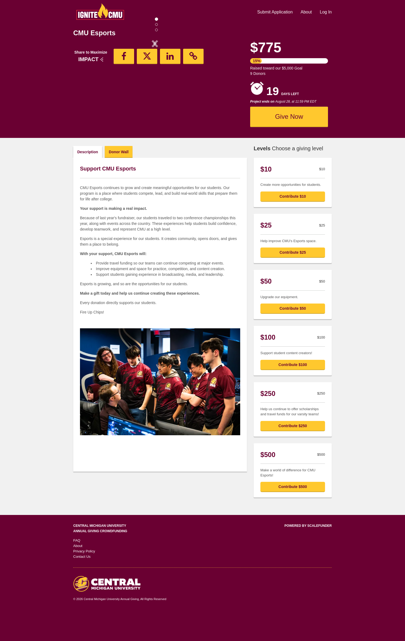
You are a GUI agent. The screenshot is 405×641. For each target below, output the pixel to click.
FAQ (76, 569)
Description (87, 181)
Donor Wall (118, 181)
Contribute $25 (293, 281)
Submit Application (275, 12)
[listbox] (154, 88)
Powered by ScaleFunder (308, 555)
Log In (326, 12)
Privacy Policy (84, 580)
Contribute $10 (293, 225)
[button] (85, 88)
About (307, 12)
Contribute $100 (292, 394)
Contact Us (81, 586)
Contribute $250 (292, 454)
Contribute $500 (292, 516)
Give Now (289, 116)
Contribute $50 (293, 337)
